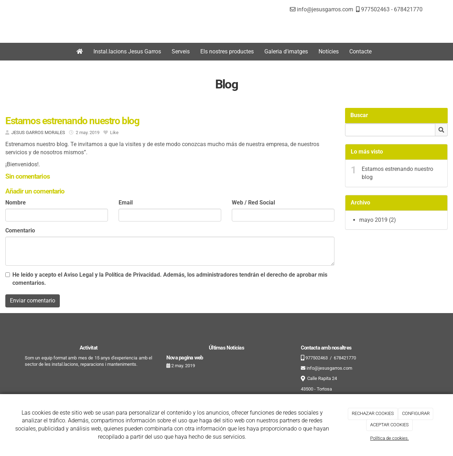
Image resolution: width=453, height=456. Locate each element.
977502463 (375, 9)
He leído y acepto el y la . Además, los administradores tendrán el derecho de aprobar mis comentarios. (169, 278)
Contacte (360, 51)
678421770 (408, 9)
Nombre (15, 202)
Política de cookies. (389, 438)
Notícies (329, 51)
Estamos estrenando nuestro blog (397, 173)
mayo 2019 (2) (377, 220)
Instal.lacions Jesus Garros (127, 51)
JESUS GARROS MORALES (38, 132)
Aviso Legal (78, 274)
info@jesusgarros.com (325, 9)
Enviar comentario (32, 300)
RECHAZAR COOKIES (373, 413)
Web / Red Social (253, 202)
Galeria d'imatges (286, 51)
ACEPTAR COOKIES (389, 424)
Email (126, 202)
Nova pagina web (184, 357)
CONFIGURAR (416, 413)
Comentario (20, 230)
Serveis (181, 51)
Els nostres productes (227, 51)
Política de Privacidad (132, 274)
